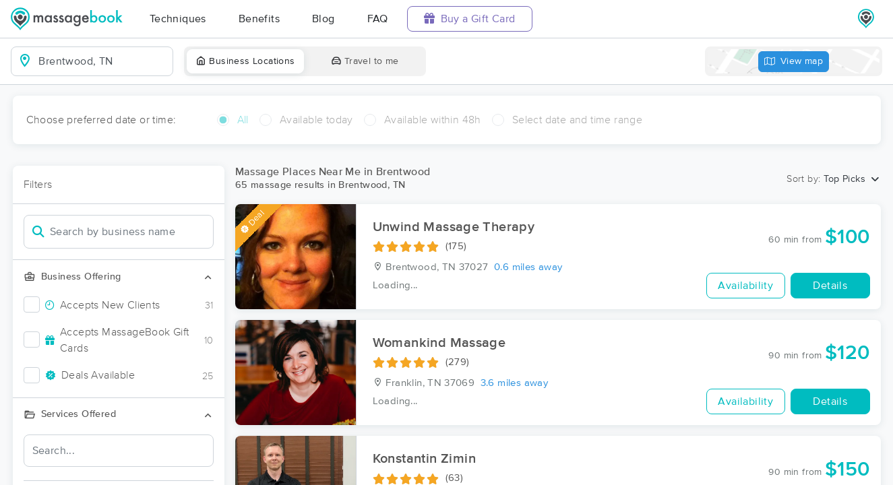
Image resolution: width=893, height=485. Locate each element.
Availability (745, 285)
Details (830, 285)
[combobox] (102, 61)
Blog (323, 18)
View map (794, 62)
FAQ (377, 18)
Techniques (178, 18)
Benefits (259, 18)
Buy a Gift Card (470, 18)
